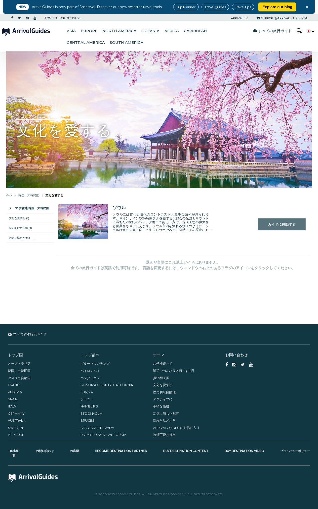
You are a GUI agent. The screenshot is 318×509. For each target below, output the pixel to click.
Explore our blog (277, 7)
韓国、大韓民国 (28, 195)
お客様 (74, 451)
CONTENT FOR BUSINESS (62, 18)
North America (119, 31)
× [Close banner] (307, 6)
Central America (86, 42)
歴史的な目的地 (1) (20, 228)
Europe (89, 31)
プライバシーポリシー (295, 451)
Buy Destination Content (185, 451)
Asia (71, 31)
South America (126, 42)
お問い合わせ (45, 451)
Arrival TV (239, 18)
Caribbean (195, 31)
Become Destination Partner (121, 451)
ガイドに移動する (282, 224)
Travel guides (215, 7)
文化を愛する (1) (19, 218)
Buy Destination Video (244, 451)
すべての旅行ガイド (272, 30)
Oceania (150, 31)
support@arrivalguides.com (282, 18)
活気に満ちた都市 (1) (22, 238)
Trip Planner (186, 7)
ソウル (119, 207)
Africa (171, 31)
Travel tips (243, 7)
